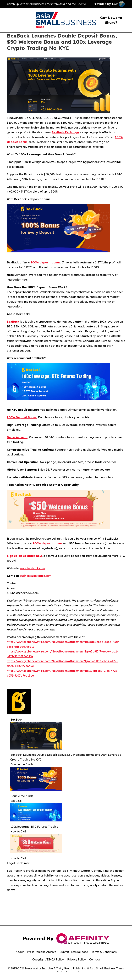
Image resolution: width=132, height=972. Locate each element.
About (20, 952)
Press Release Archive (41, 952)
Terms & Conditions (104, 952)
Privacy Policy (76, 959)
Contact (94, 959)
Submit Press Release (74, 952)
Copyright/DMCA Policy (48, 959)
